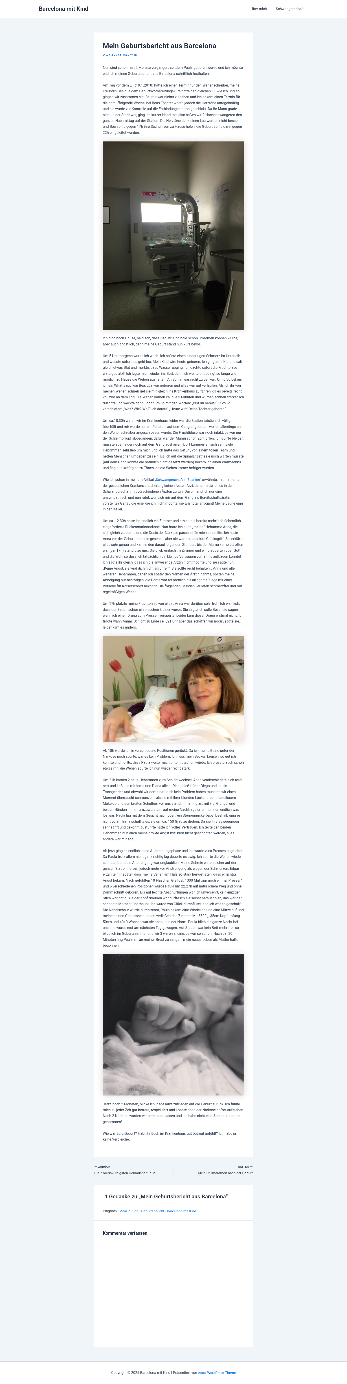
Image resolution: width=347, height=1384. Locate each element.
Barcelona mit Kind (63, 8)
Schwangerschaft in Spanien (178, 479)
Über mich (261, 9)
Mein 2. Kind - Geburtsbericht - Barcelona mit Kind (159, 1211)
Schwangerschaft (291, 9)
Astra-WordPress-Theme (216, 1373)
